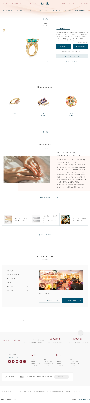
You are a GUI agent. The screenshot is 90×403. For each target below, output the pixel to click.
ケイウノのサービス (45, 235)
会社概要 (4, 391)
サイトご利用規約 (17, 391)
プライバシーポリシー (29, 391)
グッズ (20, 3)
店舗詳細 (49, 300)
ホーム (3, 320)
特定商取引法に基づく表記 (58, 391)
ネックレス (32, 10)
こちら (18, 354)
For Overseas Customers (15, 357)
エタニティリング (21, 10)
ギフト (25, 3)
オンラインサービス (70, 61)
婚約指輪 (59, 363)
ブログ (74, 391)
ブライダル (4, 3)
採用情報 (68, 391)
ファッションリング (6, 10)
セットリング (34, 365)
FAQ (79, 391)
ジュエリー (10, 3)
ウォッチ (16, 3)
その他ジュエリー (80, 10)
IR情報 (9, 391)
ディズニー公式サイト (84, 399)
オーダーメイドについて (72, 56)
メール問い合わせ (13, 340)
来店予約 (86, 3)
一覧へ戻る (45, 19)
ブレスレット (67, 10)
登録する (61, 377)
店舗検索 (56, 339)
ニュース (69, 3)
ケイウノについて (32, 3)
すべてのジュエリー (48, 361)
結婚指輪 (59, 361)
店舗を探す (80, 3)
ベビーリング (57, 10)
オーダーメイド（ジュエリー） (14, 320)
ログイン (64, 3)
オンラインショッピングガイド (43, 391)
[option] (32, 46)
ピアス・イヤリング (44, 10)
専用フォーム (27, 342)
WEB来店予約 (80, 46)
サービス (74, 3)
